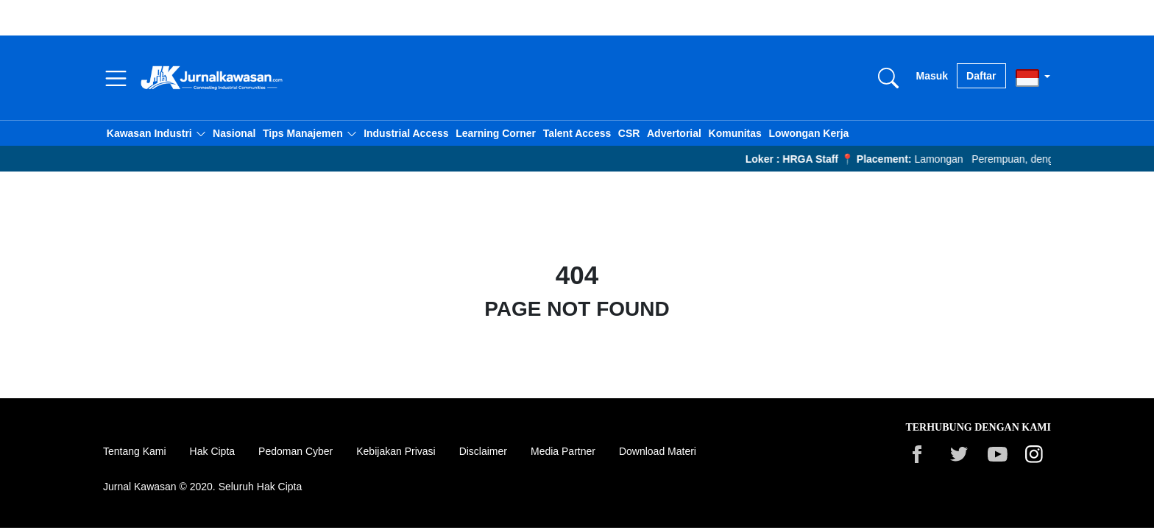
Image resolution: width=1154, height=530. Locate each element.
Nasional (234, 133)
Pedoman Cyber (295, 451)
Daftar (981, 76)
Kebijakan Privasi (395, 451)
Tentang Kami (134, 451)
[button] (156, 133)
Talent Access (577, 133)
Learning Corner (496, 133)
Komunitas (735, 133)
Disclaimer (483, 451)
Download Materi (657, 451)
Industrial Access (406, 133)
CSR (629, 133)
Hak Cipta (212, 451)
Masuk (932, 76)
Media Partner (563, 451)
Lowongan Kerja (808, 133)
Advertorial (674, 133)
